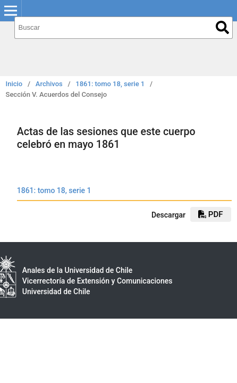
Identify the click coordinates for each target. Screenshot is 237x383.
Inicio (14, 84)
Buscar (222, 27)
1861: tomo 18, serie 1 (110, 84)
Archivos (49, 84)
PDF (210, 214)
